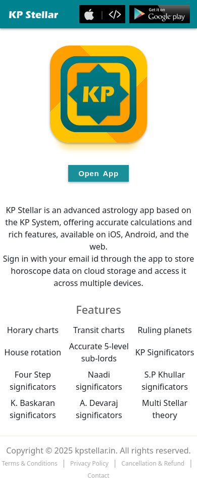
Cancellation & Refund (152, 463)
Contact (98, 475)
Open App (98, 173)
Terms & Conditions (30, 463)
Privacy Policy (89, 463)
